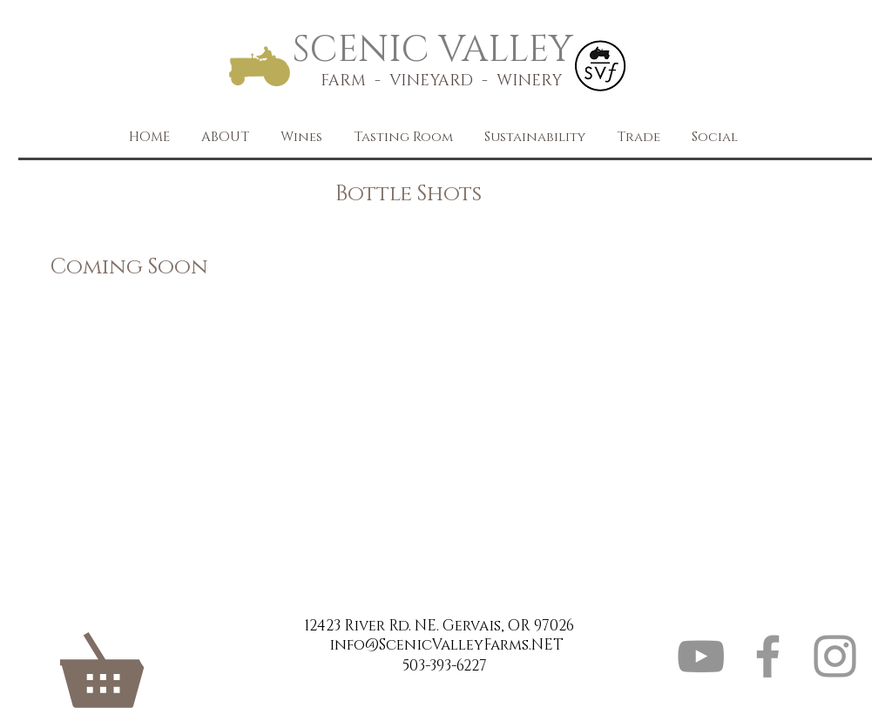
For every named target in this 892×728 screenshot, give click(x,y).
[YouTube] (700, 656)
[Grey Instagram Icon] (835, 656)
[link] (136, 657)
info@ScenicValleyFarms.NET (446, 645)
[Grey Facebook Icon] (768, 656)
